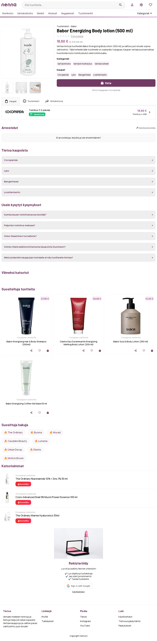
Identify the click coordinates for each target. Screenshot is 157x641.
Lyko (73, 74)
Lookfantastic (100, 74)
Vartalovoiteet (102, 63)
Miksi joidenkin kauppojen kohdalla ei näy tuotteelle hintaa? (38, 257)
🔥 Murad (55, 432)
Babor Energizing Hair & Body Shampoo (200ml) (26, 343)
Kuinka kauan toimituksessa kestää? (25, 214)
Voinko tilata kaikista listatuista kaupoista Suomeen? (35, 246)
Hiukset (52, 13)
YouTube (85, 625)
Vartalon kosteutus (82, 63)
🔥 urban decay (13, 449)
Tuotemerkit (85, 13)
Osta (106, 83)
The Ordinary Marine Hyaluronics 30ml (37, 515)
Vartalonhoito (25, 13)
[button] (78, 586)
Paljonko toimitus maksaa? (19, 225)
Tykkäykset (48, 621)
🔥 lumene (41, 441)
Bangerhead (84, 74)
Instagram (85, 621)
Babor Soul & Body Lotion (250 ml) (130, 341)
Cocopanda (63, 74)
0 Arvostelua (77, 36)
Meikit (40, 13)
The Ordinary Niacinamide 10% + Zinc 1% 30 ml (41, 478)
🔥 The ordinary (13, 432)
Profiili (45, 616)
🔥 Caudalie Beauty (15, 441)
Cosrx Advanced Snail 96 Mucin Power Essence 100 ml (46, 497)
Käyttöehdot (78, 591)
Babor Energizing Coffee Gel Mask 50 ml (26, 403)
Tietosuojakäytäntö (130, 621)
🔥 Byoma (36, 432)
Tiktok (83, 616)
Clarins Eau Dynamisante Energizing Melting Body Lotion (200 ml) (78, 343)
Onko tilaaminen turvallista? (20, 236)
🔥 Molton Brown (14, 458)
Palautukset (125, 625)
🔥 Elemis (35, 449)
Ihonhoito (7, 13)
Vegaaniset (67, 13)
